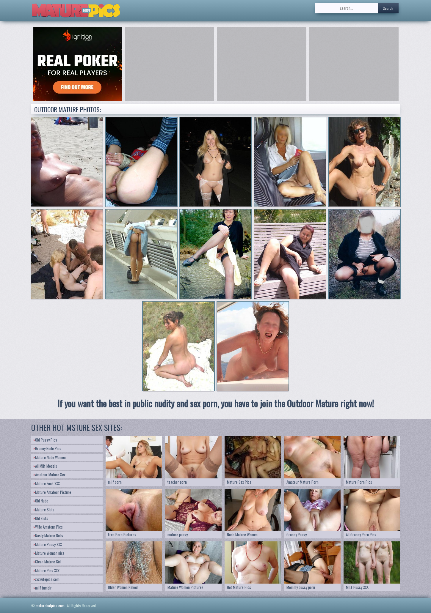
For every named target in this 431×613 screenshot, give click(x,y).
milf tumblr (43, 588)
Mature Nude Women (50, 457)
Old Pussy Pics (45, 440)
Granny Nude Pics (47, 448)
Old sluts (41, 518)
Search (388, 8)
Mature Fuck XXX (47, 483)
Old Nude (41, 501)
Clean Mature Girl (47, 562)
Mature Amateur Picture (52, 492)
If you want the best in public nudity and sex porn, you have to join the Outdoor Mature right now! (215, 403)
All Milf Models (45, 466)
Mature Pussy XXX (48, 544)
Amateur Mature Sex (49, 475)
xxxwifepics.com (46, 579)
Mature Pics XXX (46, 570)
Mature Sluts (44, 510)
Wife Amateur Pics (48, 527)
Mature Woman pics (49, 553)
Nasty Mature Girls (48, 535)
